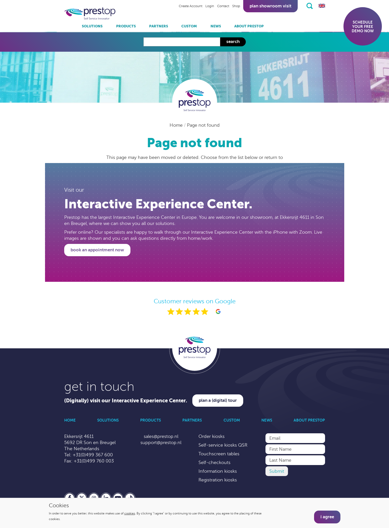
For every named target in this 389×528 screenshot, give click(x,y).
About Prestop (249, 26)
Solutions (92, 26)
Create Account (190, 6)
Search (233, 41)
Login (209, 6)
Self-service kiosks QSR (222, 445)
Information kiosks (217, 471)
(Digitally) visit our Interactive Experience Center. (125, 401)
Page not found (203, 125)
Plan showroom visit (270, 6)
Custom (189, 26)
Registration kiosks (217, 479)
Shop (236, 6)
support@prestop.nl (160, 442)
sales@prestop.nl (161, 436)
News (215, 26)
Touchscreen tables (218, 453)
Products (126, 26)
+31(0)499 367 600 (93, 454)
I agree (327, 516)
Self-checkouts (214, 462)
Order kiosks (211, 436)
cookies (129, 513)
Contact (223, 6)
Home (177, 125)
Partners (158, 26)
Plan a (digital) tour (218, 400)
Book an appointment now (97, 249)
